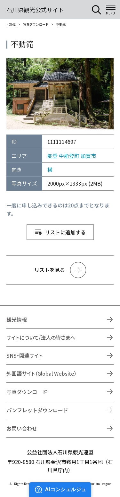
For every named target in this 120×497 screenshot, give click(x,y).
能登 (52, 156)
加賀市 (88, 156)
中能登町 (69, 156)
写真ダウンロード (36, 24)
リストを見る (49, 270)
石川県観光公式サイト (35, 10)
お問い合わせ (21, 428)
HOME (11, 24)
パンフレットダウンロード (37, 410)
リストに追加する (65, 232)
